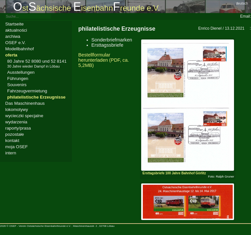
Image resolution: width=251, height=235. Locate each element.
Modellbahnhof (19, 48)
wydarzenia (16, 121)
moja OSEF (16, 146)
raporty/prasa (18, 128)
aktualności (16, 30)
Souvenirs (16, 84)
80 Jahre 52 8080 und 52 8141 (37, 63)
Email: (245, 16)
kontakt (12, 140)
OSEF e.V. (15, 42)
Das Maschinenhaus (25, 103)
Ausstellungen (21, 72)
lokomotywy (16, 109)
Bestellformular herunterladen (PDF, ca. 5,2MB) (103, 60)
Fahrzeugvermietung (27, 90)
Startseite (14, 24)
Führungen (17, 78)
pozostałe (14, 134)
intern (10, 152)
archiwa (12, 36)
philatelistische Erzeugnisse (36, 97)
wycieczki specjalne (24, 115)
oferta (11, 55)
